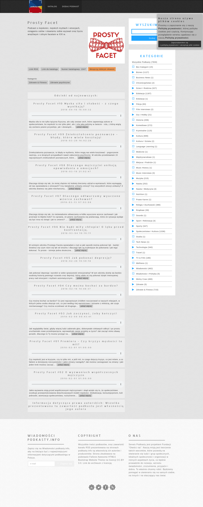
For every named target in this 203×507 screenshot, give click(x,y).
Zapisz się (64, 463)
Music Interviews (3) (145, 173)
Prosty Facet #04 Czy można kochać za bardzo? (76, 285)
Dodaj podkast (70, 6)
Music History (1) (144, 168)
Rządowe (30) (142, 210)
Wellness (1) (142, 263)
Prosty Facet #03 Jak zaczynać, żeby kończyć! (76, 313)
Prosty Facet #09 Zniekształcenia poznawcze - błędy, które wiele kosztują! (76, 136)
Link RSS (33, 69)
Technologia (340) (144, 247)
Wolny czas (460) (144, 279)
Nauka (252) (142, 184)
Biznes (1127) (142, 72)
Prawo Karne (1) (143, 200)
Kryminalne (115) (144, 131)
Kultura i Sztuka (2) (145, 141)
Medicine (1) (142, 152)
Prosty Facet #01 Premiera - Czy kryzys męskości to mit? (76, 343)
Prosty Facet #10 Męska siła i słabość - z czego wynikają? (76, 105)
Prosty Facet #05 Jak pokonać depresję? (76, 257)
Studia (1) (140, 237)
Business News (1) (145, 78)
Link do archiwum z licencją (97, 463)
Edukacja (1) (142, 99)
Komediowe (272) (144, 125)
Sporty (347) (142, 226)
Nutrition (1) (141, 194)
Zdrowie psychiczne (60, 82)
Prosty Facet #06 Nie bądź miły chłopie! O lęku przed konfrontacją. (76, 228)
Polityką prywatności (170, 28)
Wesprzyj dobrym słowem (101, 69)
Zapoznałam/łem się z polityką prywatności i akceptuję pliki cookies (180, 44)
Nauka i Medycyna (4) (146, 189)
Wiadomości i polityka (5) (148, 274)
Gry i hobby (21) (144, 115)
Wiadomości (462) (144, 268)
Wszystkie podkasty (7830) (144, 62)
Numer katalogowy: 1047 (74, 69)
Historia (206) (142, 120)
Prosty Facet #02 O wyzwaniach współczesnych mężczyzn (76, 373)
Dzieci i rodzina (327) (146, 88)
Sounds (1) (141, 215)
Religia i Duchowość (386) (148, 205)
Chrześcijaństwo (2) (145, 83)
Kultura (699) (142, 136)
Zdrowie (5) (141, 284)
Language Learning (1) (146, 147)
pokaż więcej (82, 127)
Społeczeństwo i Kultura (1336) (150, 231)
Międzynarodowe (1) (145, 157)
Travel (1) (140, 253)
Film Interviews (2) (144, 109)
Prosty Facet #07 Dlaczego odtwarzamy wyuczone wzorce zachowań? (76, 197)
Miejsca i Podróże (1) (146, 162)
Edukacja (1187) (143, 93)
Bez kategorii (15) (144, 67)
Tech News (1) (142, 242)
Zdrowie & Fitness (38, 82)
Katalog (52, 6)
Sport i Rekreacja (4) (146, 221)
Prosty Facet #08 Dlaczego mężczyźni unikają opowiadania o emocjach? (76, 167)
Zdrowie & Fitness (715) (147, 290)
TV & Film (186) (143, 258)
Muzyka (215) (142, 178)
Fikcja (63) (141, 104)
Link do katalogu (50, 69)
